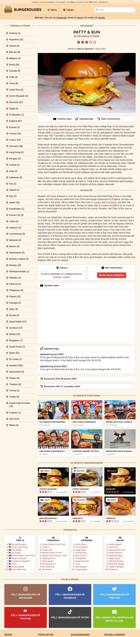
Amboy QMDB (18, 567)
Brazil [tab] (14, 64)
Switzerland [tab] (16, 372)
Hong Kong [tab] (16, 152)
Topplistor (70, 530)
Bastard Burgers (116, 555)
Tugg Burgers (81, 569)
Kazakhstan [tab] (16, 209)
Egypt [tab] (13, 108)
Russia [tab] (14, 315)
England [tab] (15, 121)
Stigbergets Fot (48, 558)
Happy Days (80, 550)
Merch (80, 17)
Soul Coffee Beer (19, 569)
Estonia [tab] (14, 127)
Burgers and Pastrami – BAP (54, 555)
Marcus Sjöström (85, 49)
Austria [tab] (14, 46)
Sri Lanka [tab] (15, 359)
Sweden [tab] (16, 365)
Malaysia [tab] (15, 240)
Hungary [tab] (15, 158)
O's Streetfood (81, 547)
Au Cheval (16, 553)
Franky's (45, 547)
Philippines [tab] (16, 290)
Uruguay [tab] (15, 412)
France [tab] (15, 140)
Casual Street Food (117, 550)
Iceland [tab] (14, 165)
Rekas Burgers (115, 544)
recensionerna (93, 462)
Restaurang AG (48, 564)
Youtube (101, 17)
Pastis (14, 564)
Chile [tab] (13, 77)
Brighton (70, 132)
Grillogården (80, 558)
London (56, 132)
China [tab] (13, 83)
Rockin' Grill (47, 550)
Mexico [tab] (14, 246)
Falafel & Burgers (116, 567)
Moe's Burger (48, 561)
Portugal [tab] (15, 303)
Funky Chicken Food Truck (23, 555)
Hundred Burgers (19, 544)
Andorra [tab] (14, 33)
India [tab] (13, 171)
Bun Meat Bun (48, 567)
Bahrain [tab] (14, 52)
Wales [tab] (14, 425)
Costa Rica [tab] (16, 89)
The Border (47, 569)
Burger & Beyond (19, 558)
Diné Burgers (81, 567)
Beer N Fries (80, 555)
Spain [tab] (14, 353)
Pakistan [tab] (15, 277)
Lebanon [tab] (15, 227)
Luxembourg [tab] (17, 234)
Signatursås (61, 17)
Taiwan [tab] (14, 378)
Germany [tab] (16, 146)
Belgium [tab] (15, 58)
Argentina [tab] (16, 39)
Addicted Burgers (116, 561)
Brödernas (113, 569)
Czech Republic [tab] (18, 96)
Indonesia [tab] (15, 177)
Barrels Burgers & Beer (52, 553)
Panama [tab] (15, 284)
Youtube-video (62, 119)
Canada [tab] (14, 71)
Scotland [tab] (15, 328)
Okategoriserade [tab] (19, 271)
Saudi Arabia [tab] (17, 321)
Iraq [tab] (12, 184)
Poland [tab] (15, 296)
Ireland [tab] (14, 190)
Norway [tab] (15, 265)
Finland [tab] (15, 133)
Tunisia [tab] (14, 390)
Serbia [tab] (14, 334)
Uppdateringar (84, 119)
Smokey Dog (80, 553)
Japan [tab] (14, 202)
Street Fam (113, 547)
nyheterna (93, 395)
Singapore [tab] (16, 340)
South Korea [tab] (17, 347)
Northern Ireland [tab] (19, 259)
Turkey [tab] (14, 397)
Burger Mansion (82, 561)
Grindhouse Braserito (21, 561)
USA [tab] (14, 419)
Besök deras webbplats (111, 275)
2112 (77, 564)
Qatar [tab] (13, 309)
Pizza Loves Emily (20, 547)
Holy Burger (17, 550)
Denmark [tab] (16, 102)
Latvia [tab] (13, 221)
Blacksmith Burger (117, 564)
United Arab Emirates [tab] (19, 404)
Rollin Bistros (81, 544)
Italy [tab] (12, 196)
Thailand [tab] (15, 384)
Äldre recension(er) (108, 119)
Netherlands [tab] (16, 252)
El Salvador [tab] (16, 115)
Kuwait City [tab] (16, 215)
